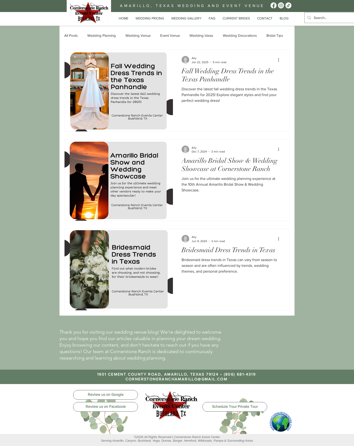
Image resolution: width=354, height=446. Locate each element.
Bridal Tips (274, 35)
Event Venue (170, 35)
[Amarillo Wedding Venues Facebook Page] (274, 5)
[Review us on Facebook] (105, 407)
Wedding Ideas (201, 35)
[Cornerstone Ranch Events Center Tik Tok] (288, 5)
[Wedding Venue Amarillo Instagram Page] (281, 5)
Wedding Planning (101, 35)
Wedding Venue (138, 35)
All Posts (71, 35)
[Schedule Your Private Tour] (234, 407)
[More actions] (280, 60)
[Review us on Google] (105, 395)
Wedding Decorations (240, 35)
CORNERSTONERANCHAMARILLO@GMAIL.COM (176, 379)
